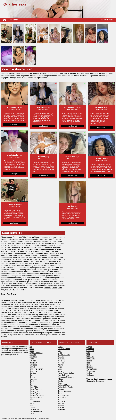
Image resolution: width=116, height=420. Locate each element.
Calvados (33, 365)
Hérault (32, 399)
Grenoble (90, 351)
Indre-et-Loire (35, 401)
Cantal (32, 367)
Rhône (60, 379)
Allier (32, 351)
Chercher (14, 20)
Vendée (61, 403)
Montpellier (90, 359)
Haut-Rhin (34, 387)
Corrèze (33, 373)
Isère (32, 403)
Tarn (59, 393)
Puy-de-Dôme (63, 375)
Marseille (90, 357)
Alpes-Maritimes (36, 353)
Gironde (33, 385)
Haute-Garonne (36, 389)
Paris (60, 373)
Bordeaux (90, 349)
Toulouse (90, 375)
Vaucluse (61, 401)
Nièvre (60, 365)
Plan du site (18, 418)
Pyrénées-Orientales (66, 377)
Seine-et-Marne (64, 385)
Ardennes (33, 357)
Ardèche (33, 355)
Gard (32, 381)
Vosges (61, 407)
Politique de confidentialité (38, 418)
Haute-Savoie (35, 393)
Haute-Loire (34, 391)
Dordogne (34, 375)
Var (59, 399)
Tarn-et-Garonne (64, 391)
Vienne (61, 405)
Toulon (89, 373)
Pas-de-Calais (68, 373)
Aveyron (4, 290)
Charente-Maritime (37, 369)
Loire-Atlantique (36, 411)
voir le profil (14, 124)
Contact (47, 418)
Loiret (60, 347)
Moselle (47, 288)
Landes (33, 407)
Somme (61, 389)
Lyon (11, 290)
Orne (60, 371)
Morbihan (62, 361)
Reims (54, 288)
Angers (89, 347)
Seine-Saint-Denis (65, 387)
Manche (61, 357)
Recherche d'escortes (95, 381)
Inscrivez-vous (107, 20)
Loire (32, 413)
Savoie (61, 383)
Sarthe (60, 381)
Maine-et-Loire (64, 355)
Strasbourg (39, 263)
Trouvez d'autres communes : (99, 379)
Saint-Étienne (91, 369)
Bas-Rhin (33, 363)
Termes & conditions (26, 418)
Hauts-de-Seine (36, 397)
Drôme (32, 377)
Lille (88, 353)
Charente (33, 371)
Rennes (89, 367)
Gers (32, 383)
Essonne (33, 379)
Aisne (32, 349)
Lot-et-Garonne (64, 349)
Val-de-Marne (63, 395)
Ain (31, 347)
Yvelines (61, 409)
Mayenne (61, 359)
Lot (59, 351)
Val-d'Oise (62, 397)
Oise (60, 369)
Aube (32, 359)
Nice (88, 363)
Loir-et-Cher (34, 409)
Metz (60, 288)
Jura (31, 405)
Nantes (89, 361)
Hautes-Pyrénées (37, 395)
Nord (60, 367)
